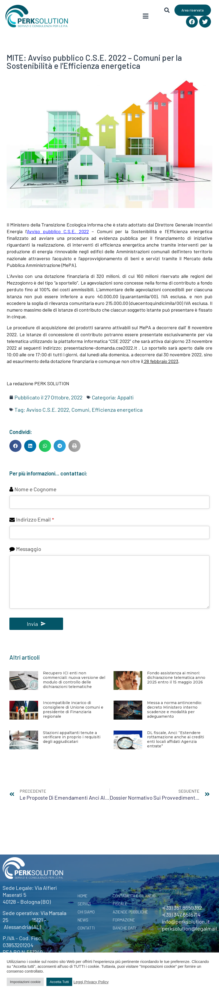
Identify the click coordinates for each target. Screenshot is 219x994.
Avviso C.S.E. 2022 (47, 409)
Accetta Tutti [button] (59, 982)
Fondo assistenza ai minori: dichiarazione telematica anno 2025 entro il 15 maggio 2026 (176, 678)
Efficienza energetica (117, 409)
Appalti (125, 397)
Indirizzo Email (35, 519)
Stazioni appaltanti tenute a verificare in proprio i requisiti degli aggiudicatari (71, 737)
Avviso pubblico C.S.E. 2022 (58, 231)
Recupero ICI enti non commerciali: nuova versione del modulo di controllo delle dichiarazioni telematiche (74, 680)
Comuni (80, 409)
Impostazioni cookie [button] (25, 982)
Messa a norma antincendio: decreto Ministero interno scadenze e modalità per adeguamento (174, 709)
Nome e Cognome (35, 489)
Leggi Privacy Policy (91, 982)
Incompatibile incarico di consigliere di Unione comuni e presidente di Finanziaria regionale (73, 709)
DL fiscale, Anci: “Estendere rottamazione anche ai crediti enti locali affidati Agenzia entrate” (175, 739)
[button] (15, 446)
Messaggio (28, 549)
